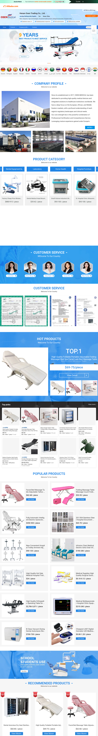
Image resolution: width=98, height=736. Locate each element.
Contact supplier (91, 16)
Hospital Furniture (84, 169)
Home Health (60, 169)
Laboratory (37, 169)
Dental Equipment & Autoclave (14, 170)
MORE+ (90, 127)
